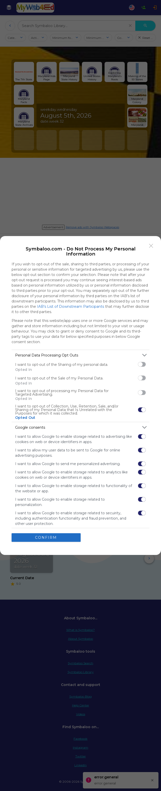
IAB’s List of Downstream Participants (70, 306)
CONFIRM (46, 537)
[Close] (151, 246)
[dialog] (80, 395)
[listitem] (80, 355)
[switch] (142, 364)
